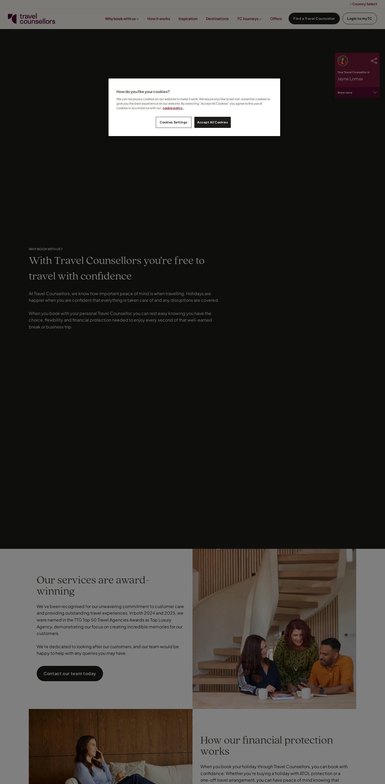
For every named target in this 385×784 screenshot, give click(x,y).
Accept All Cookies (212, 122)
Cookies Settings (173, 122)
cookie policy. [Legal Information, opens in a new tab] (173, 108)
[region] (194, 107)
